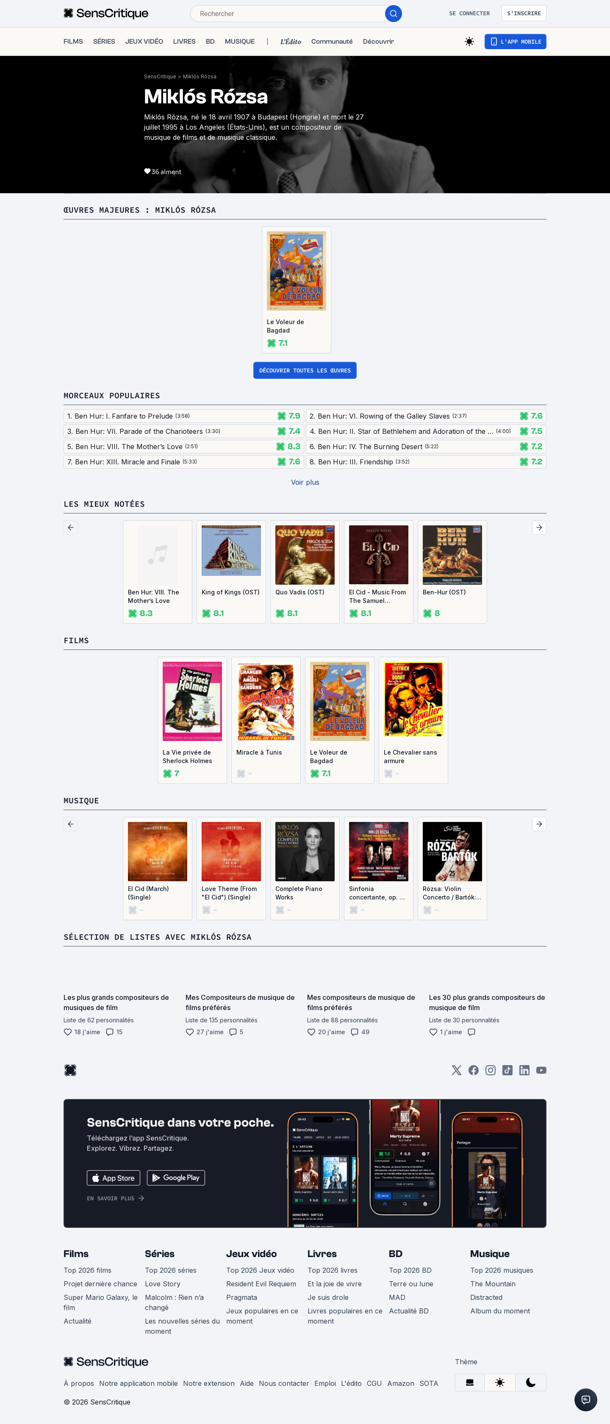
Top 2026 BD (410, 1270)
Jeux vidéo (251, 1254)
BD (395, 1254)
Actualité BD (409, 1311)
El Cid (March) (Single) (148, 893)
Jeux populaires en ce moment (262, 1316)
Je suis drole (328, 1297)
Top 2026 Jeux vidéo (260, 1270)
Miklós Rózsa (199, 76)
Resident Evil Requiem (261, 1284)
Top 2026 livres (333, 1270)
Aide (247, 1383)
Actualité (78, 1321)
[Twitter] (457, 1073)
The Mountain (493, 1284)
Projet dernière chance (100, 1284)
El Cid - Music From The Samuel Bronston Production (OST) (377, 596)
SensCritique (160, 76)
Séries (160, 1254)
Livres (322, 1254)
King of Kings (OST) (231, 592)
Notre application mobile (138, 1383)
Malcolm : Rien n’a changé (174, 1302)
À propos (79, 1383)
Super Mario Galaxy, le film (101, 1302)
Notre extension (209, 1383)
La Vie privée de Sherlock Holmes (187, 756)
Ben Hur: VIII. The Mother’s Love (153, 596)
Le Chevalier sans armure (410, 756)
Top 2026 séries (171, 1270)
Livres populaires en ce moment (345, 1316)
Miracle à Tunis (259, 752)
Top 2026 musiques (501, 1270)
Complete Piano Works (298, 893)
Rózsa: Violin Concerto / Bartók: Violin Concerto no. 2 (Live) (451, 893)
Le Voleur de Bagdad (285, 326)
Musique (490, 1254)
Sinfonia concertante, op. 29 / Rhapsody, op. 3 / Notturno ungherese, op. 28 (378, 893)
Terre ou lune (411, 1284)
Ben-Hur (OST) (444, 592)
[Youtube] (541, 1073)
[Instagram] (490, 1073)
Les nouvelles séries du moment (182, 1326)
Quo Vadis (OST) (299, 592)
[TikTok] (507, 1073)
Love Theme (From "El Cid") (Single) (229, 893)
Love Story (162, 1284)
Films (76, 1254)
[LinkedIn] (524, 1073)
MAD (397, 1297)
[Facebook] (474, 1073)
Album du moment (500, 1311)
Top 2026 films (87, 1270)
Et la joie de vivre (335, 1284)
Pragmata (241, 1297)
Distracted (486, 1297)
